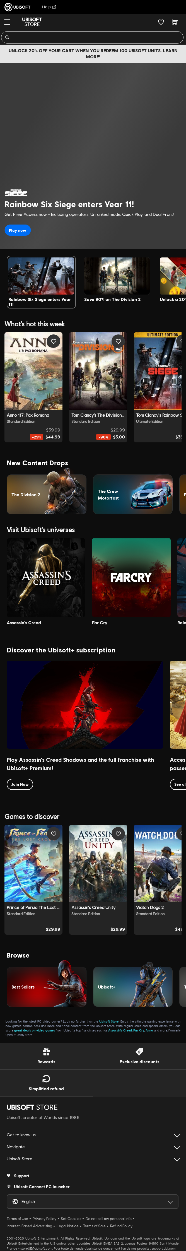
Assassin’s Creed (120, 1030)
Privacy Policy (44, 1218)
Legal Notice (68, 1226)
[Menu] (7, 22)
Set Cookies (71, 1218)
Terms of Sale (94, 1226)
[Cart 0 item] (174, 22)
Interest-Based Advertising (29, 1226)
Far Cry (138, 1030)
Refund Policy (121, 1226)
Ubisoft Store (109, 1021)
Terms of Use (17, 1218)
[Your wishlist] (161, 22)
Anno (149, 1030)
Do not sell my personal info (109, 1218)
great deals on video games (34, 1030)
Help (49, 6)
